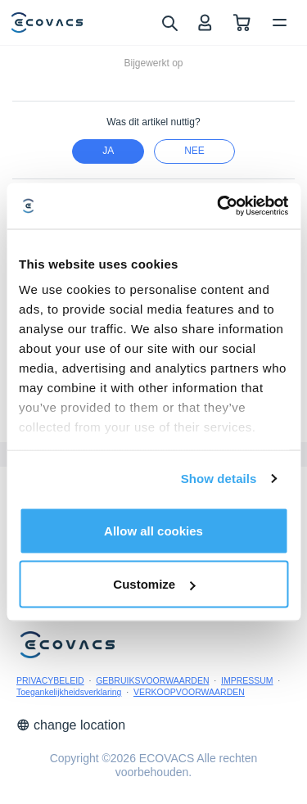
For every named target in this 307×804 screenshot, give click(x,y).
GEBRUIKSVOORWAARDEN (152, 680)
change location (70, 725)
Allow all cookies (153, 530)
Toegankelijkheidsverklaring (68, 692)
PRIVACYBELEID (50, 680)
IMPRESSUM (247, 680)
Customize (154, 584)
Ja (108, 150)
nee (194, 150)
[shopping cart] (241, 22)
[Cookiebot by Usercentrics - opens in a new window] (218, 206)
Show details (219, 479)
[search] (169, 22)
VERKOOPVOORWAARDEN (189, 692)
